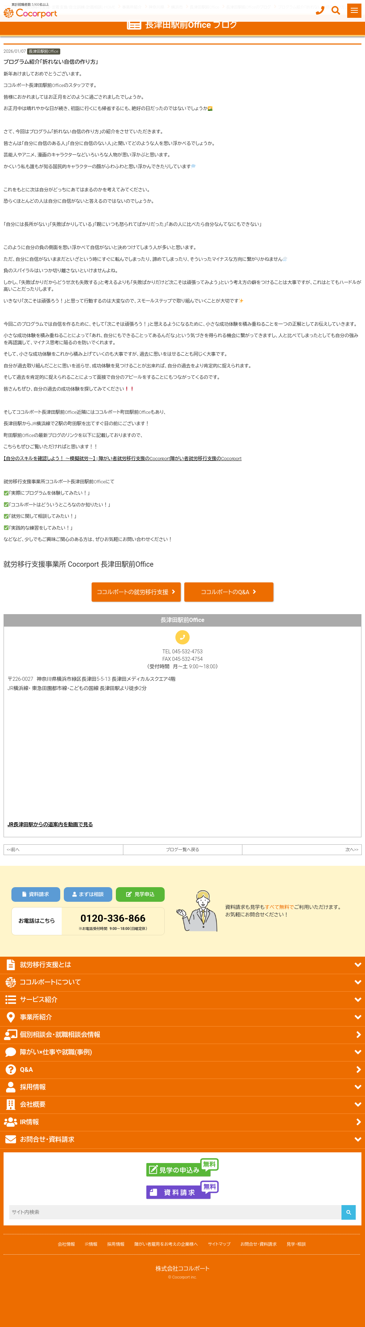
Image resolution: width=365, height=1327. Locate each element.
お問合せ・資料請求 (259, 1244)
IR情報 (91, 1244)
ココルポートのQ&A (225, 592)
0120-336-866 (113, 918)
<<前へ (13, 849)
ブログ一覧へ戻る (182, 849)
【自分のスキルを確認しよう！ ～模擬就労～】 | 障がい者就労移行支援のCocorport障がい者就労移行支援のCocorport (123, 458)
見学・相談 (296, 1244)
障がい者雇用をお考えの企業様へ (166, 1244)
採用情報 (115, 1244)
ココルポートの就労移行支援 (132, 592)
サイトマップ (219, 1244)
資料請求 (35, 894)
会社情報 (66, 1244)
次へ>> (351, 849)
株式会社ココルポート (182, 1268)
